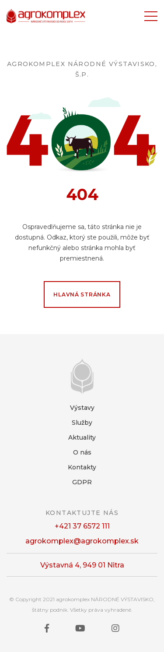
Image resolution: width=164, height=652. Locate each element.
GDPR (82, 482)
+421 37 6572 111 (82, 526)
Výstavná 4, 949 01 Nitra (82, 565)
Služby (82, 422)
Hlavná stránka (81, 294)
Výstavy (82, 408)
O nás (82, 452)
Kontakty (82, 467)
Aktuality (82, 437)
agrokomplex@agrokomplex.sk (82, 541)
